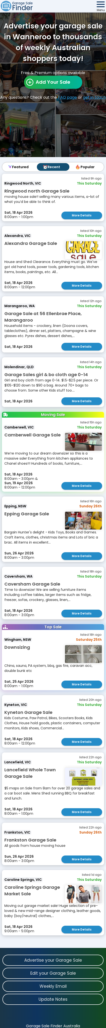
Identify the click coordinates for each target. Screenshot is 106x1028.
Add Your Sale (53, 82)
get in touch (94, 97)
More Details (81, 215)
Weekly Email (53, 986)
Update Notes (53, 999)
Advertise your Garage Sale (53, 960)
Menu (101, 10)
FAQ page (67, 97)
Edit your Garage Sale (53, 973)
